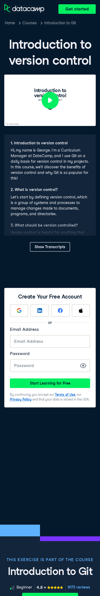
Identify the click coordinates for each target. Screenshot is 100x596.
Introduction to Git (60, 23)
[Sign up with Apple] (81, 310)
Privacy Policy (20, 399)
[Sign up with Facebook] (60, 310)
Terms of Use (65, 395)
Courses (29, 23)
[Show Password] (83, 365)
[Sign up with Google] (19, 310)
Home (10, 23)
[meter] (49, 587)
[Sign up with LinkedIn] (39, 310)
